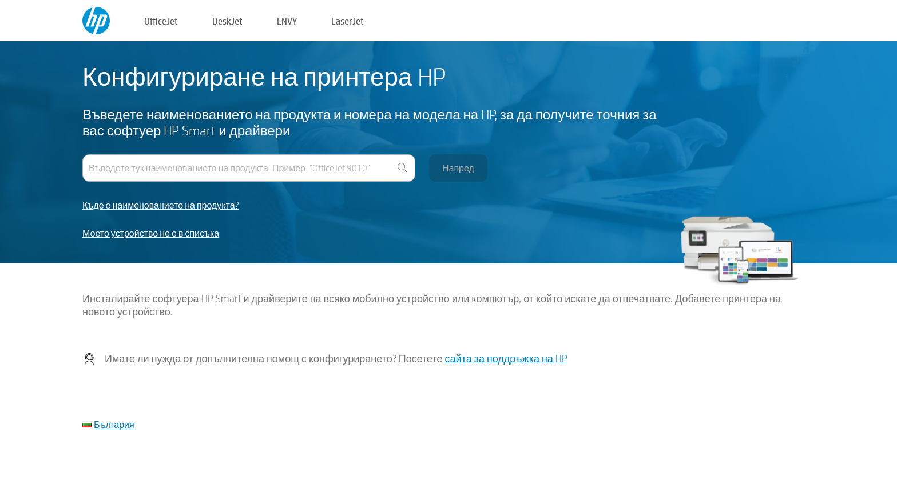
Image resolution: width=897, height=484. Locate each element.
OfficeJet (161, 20)
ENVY (287, 20)
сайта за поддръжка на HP (506, 358)
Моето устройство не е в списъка (150, 233)
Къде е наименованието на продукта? (160, 205)
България (114, 424)
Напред (458, 167)
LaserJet (347, 20)
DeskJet (227, 20)
